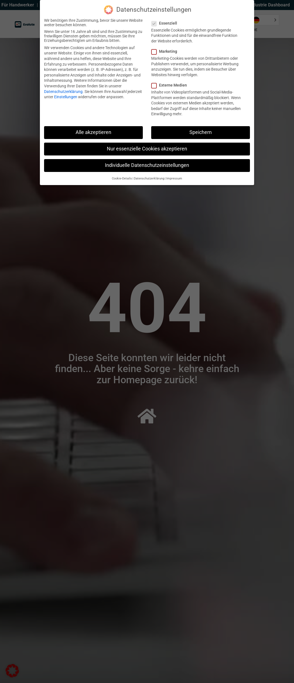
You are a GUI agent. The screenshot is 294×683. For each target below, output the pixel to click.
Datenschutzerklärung (63, 91)
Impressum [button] (174, 178)
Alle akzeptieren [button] (93, 132)
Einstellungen (65, 97)
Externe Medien (171, 85)
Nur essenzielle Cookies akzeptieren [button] (147, 149)
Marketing (166, 51)
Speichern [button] (200, 132)
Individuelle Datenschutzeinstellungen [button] (147, 165)
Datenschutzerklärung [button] (149, 178)
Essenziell (166, 23)
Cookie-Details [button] (122, 178)
